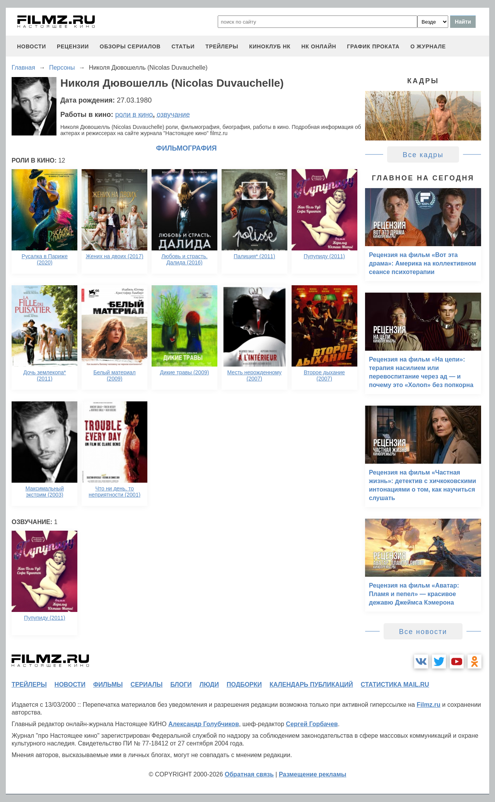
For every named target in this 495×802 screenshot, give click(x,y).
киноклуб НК (269, 46)
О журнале (428, 46)
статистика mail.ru (395, 684)
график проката (373, 46)
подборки (244, 684)
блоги (180, 684)
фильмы (108, 684)
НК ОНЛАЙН (318, 46)
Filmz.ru (428, 704)
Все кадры (423, 155)
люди (209, 684)
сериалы (146, 684)
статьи (183, 46)
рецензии (73, 46)
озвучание (173, 114)
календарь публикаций (311, 684)
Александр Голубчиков (203, 724)
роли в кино (134, 114)
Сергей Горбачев (312, 724)
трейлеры (221, 46)
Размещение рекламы (312, 774)
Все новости (423, 632)
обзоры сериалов (130, 46)
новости (31, 46)
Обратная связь (249, 774)
